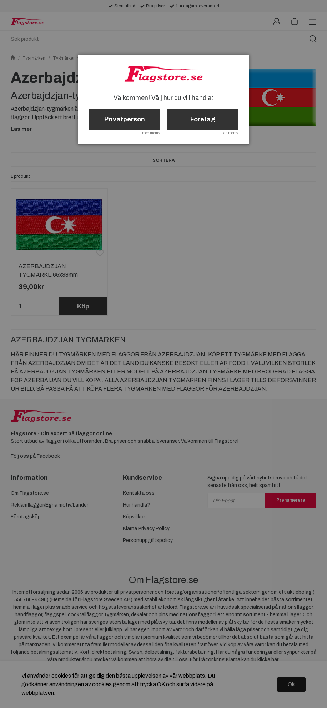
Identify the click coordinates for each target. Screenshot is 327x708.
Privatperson (124, 119)
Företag (202, 119)
